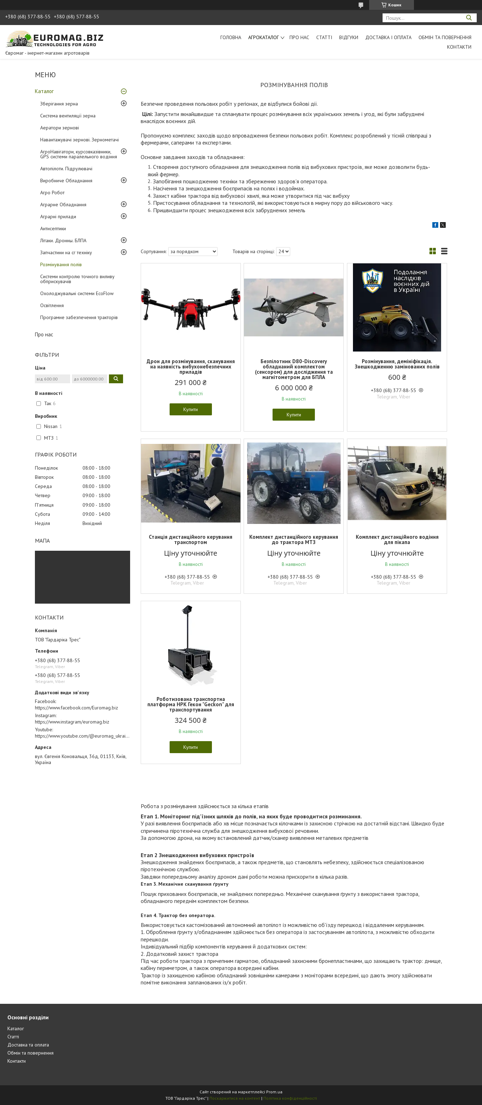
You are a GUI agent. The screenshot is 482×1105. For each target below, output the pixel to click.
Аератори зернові (59, 127)
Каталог (44, 91)
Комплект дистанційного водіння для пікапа (397, 539)
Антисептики (53, 228)
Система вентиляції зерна (68, 115)
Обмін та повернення (445, 37)
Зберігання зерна (59, 103)
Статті (324, 37)
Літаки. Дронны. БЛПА (63, 240)
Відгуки (348, 37)
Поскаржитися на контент (234, 1098)
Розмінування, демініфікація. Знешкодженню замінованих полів (397, 364)
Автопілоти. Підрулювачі (66, 168)
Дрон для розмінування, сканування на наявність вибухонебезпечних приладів (191, 366)
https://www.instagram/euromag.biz (72, 722)
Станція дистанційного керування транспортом (190, 539)
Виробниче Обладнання (66, 180)
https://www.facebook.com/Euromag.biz (76, 707)
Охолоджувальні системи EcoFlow (77, 293)
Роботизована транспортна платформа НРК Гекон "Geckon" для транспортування (190, 704)
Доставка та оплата (28, 1045)
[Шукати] (469, 17)
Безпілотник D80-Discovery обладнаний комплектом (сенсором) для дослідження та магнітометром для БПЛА (294, 369)
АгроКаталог (263, 37)
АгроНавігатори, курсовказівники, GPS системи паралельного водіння (78, 154)
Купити (190, 409)
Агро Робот (52, 192)
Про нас (299, 37)
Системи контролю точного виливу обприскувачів (77, 279)
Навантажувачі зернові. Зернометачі (79, 139)
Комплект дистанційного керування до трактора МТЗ (293, 539)
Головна (230, 37)
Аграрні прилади (58, 216)
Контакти (459, 47)
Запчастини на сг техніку (66, 252)
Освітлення (52, 305)
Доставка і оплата (388, 37)
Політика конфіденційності (290, 1098)
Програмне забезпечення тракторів (79, 317)
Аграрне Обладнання (63, 204)
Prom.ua (274, 1091)
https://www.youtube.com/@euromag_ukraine (83, 736)
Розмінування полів (61, 264)
